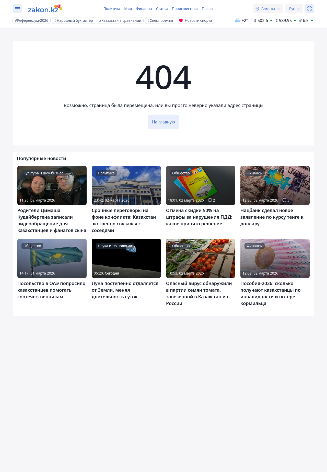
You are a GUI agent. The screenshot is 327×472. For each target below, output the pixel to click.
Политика (111, 8)
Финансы (144, 8)
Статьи (162, 8)
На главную (163, 122)
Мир (128, 8)
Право (207, 8)
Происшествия (185, 8)
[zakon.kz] (45, 8)
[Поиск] (309, 8)
